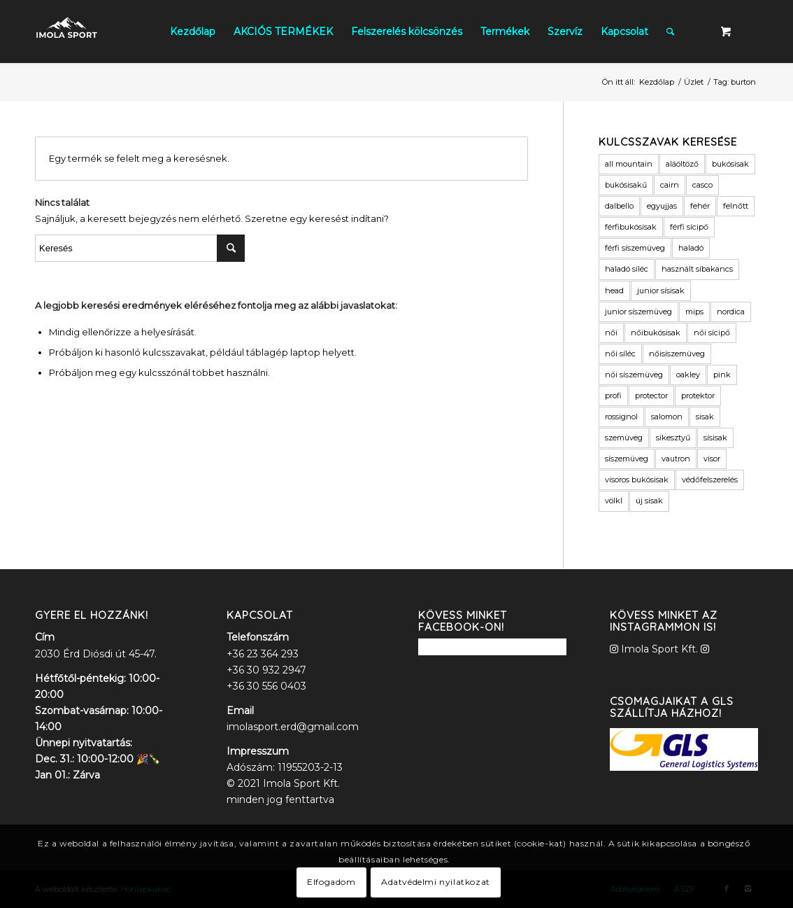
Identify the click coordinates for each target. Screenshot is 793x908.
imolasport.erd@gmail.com (293, 726)
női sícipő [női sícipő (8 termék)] (712, 332)
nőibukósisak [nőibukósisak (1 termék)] (655, 332)
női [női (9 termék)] (611, 332)
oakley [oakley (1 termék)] (688, 374)
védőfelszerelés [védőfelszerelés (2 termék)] (710, 479)
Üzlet (693, 82)
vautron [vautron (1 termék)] (676, 458)
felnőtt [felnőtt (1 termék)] (735, 206)
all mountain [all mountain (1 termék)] (628, 164)
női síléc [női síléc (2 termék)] (620, 353)
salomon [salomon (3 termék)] (667, 416)
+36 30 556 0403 (266, 686)
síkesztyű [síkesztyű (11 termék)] (673, 437)
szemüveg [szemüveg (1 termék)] (624, 437)
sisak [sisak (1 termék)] (705, 416)
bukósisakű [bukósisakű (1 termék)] (626, 185)
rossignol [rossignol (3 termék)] (621, 416)
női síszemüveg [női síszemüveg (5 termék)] (634, 374)
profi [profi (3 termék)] (613, 395)
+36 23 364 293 (263, 654)
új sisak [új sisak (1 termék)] (649, 500)
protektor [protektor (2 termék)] (698, 395)
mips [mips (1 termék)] (694, 311)
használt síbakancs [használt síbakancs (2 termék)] (697, 269)
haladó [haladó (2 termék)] (690, 248)
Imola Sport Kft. (659, 649)
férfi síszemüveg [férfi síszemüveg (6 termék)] (635, 248)
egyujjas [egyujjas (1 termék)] (662, 206)
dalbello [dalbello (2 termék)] (619, 206)
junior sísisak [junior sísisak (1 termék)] (661, 290)
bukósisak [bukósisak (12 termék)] (730, 164)
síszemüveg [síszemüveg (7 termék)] (626, 458)
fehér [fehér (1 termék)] (700, 206)
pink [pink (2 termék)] (722, 374)
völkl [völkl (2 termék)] (613, 500)
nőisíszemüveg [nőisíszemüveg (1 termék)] (677, 353)
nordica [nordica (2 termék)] (731, 311)
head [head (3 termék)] (614, 290)
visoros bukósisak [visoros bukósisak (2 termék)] (637, 479)
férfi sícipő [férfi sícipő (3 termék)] (689, 227)
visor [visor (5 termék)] (711, 458)
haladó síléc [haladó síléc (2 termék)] (626, 269)
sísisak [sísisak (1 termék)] (715, 437)
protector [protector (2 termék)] (651, 395)
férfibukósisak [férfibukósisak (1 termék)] (631, 227)
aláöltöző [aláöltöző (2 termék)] (682, 164)
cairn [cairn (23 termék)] (669, 185)
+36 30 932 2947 (266, 670)
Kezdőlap (656, 82)
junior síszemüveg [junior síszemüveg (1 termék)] (638, 311)
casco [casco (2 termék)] (702, 185)
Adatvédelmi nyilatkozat (435, 881)
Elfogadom (331, 881)
